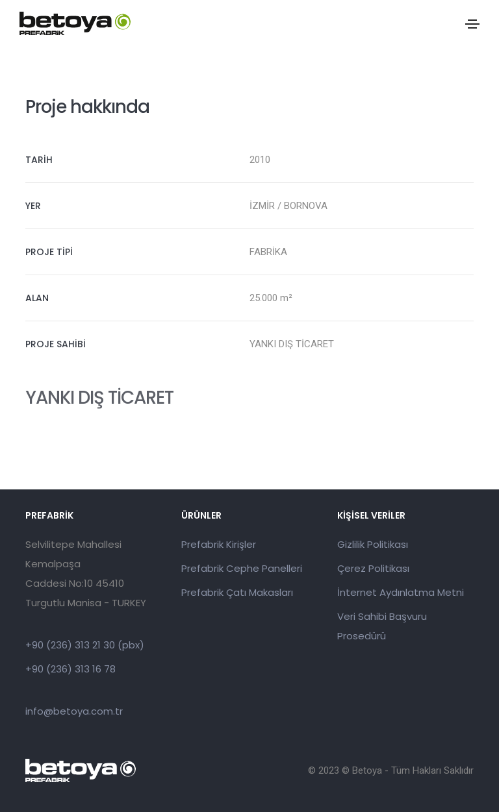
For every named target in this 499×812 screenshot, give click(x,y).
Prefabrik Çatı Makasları (237, 592)
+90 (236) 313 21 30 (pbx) (84, 645)
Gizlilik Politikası (372, 544)
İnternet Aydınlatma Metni (400, 592)
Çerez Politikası (373, 568)
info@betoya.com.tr (74, 711)
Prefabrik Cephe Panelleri (241, 568)
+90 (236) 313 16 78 (70, 669)
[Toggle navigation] (472, 24)
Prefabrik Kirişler (218, 544)
